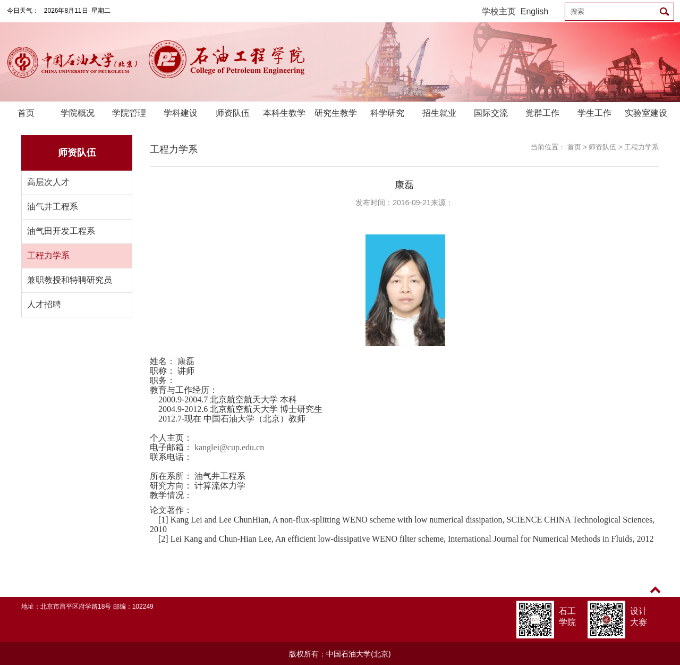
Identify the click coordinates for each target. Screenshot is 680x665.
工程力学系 (48, 255)
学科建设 (181, 112)
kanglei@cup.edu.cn (229, 447)
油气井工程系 (52, 206)
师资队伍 (233, 112)
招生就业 (439, 112)
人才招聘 (44, 304)
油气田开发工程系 (61, 230)
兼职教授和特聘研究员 (69, 279)
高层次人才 (48, 182)
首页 (26, 112)
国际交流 (491, 112)
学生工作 (594, 112)
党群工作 (542, 112)
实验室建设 (646, 112)
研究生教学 (335, 112)
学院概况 (78, 112)
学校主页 (499, 11)
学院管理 (129, 112)
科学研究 (387, 112)
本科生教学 (284, 112)
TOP (655, 596)
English (534, 11)
